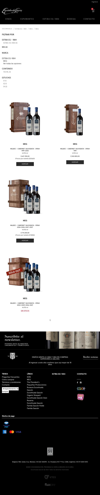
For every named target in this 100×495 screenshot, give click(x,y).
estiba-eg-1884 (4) (10, 43)
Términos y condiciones (11, 382)
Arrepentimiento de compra (10, 390)
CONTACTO (89, 19)
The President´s (33, 382)
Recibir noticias (90, 357)
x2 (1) (5, 84)
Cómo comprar (8, 380)
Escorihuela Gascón (35, 403)
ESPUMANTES (27, 19)
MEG (31, 29)
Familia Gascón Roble (35, 406)
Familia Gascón (33, 408)
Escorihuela (7, 29)
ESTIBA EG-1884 (51, 19)
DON (29, 377)
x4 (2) (5, 87)
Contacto (6, 385)
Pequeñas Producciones (36, 385)
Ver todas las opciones (12, 64)
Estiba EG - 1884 (21, 29)
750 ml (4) (7, 72)
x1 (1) (4, 81)
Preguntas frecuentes (10, 377)
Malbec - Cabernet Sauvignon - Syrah (25, 150)
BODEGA (71, 19)
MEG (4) (4, 47)
